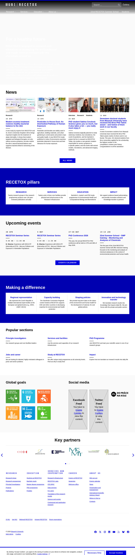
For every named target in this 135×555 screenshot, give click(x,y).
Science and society (54, 499)
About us (94, 473)
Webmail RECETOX (26, 519)
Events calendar (94, 481)
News (91, 484)
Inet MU (14, 519)
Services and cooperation (56, 472)
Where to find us (94, 498)
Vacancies (72, 481)
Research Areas (11, 478)
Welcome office (74, 484)
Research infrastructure (55, 478)
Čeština (126, 5)
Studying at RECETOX (34, 478)
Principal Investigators (13, 484)
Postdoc (29, 491)
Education (33, 473)
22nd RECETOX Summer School (105, 12)
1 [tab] (65, 463)
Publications (10, 491)
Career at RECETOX (75, 478)
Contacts (92, 501)
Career (73, 473)
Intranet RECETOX (41, 519)
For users (51, 491)
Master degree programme (35, 484)
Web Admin (9, 534)
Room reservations (55, 519)
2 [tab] (67, 463)
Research (11, 473)
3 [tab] (69, 463)
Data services (52, 488)
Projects (8, 488)
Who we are (93, 478)
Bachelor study (31, 481)
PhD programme (32, 488)
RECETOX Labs (53, 481)
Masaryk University (17, 531)
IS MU (8, 519)
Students (125, 12)
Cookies (18, 534)
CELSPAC (51, 484)
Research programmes (13, 481)
